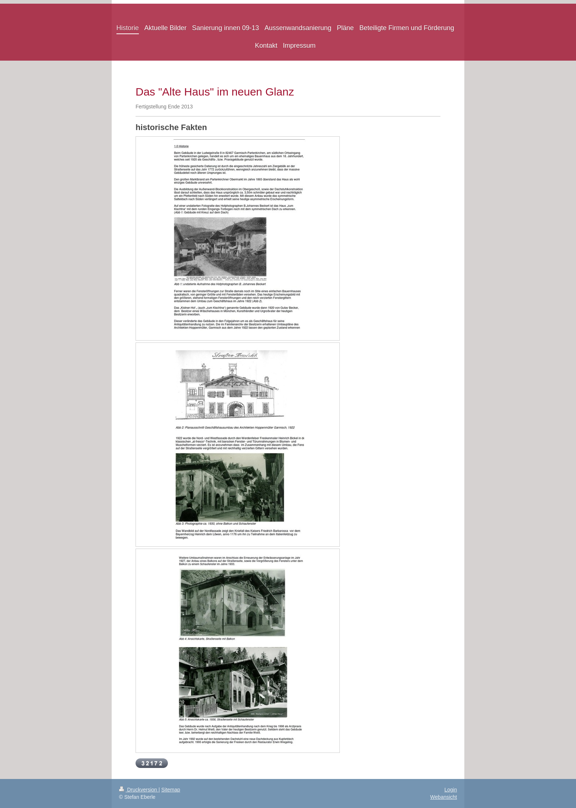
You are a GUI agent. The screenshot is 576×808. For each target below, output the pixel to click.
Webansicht (443, 797)
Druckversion (138, 790)
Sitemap (170, 790)
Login (450, 790)
